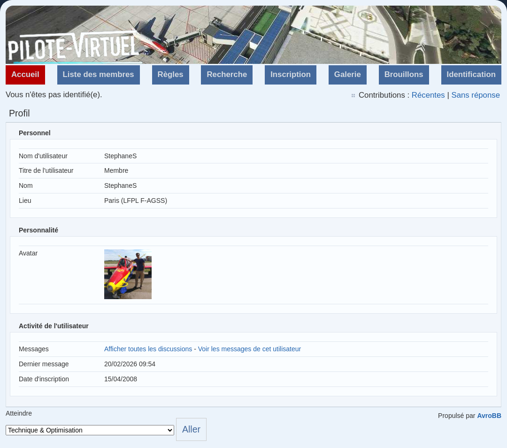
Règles (171, 74)
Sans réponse (475, 95)
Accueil (25, 74)
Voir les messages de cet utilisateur (249, 349)
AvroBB (489, 415)
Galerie (347, 74)
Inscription (290, 74)
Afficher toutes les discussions (148, 349)
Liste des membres (98, 74)
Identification (471, 74)
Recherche (227, 74)
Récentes (428, 95)
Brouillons (403, 74)
